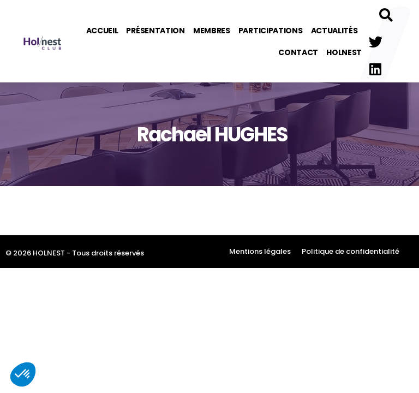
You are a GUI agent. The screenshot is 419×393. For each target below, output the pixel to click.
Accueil (102, 30)
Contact (298, 52)
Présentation (155, 30)
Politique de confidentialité (350, 251)
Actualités (334, 30)
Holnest (344, 52)
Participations (270, 30)
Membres (211, 30)
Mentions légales (260, 251)
